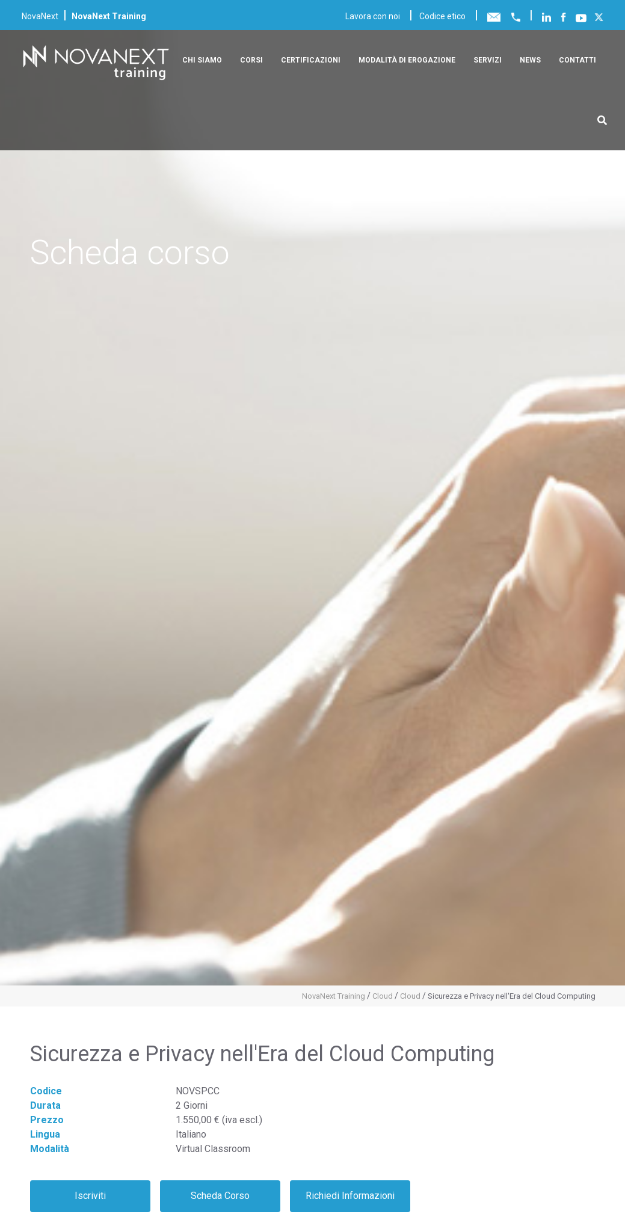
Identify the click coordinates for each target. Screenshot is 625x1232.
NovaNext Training (333, 996)
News (530, 60)
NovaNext (40, 16)
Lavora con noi (372, 16)
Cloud (382, 996)
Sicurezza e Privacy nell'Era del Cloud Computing (512, 996)
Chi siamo (202, 60)
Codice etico (442, 16)
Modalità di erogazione (407, 60)
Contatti (577, 60)
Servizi (487, 60)
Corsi (251, 60)
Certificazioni (310, 60)
